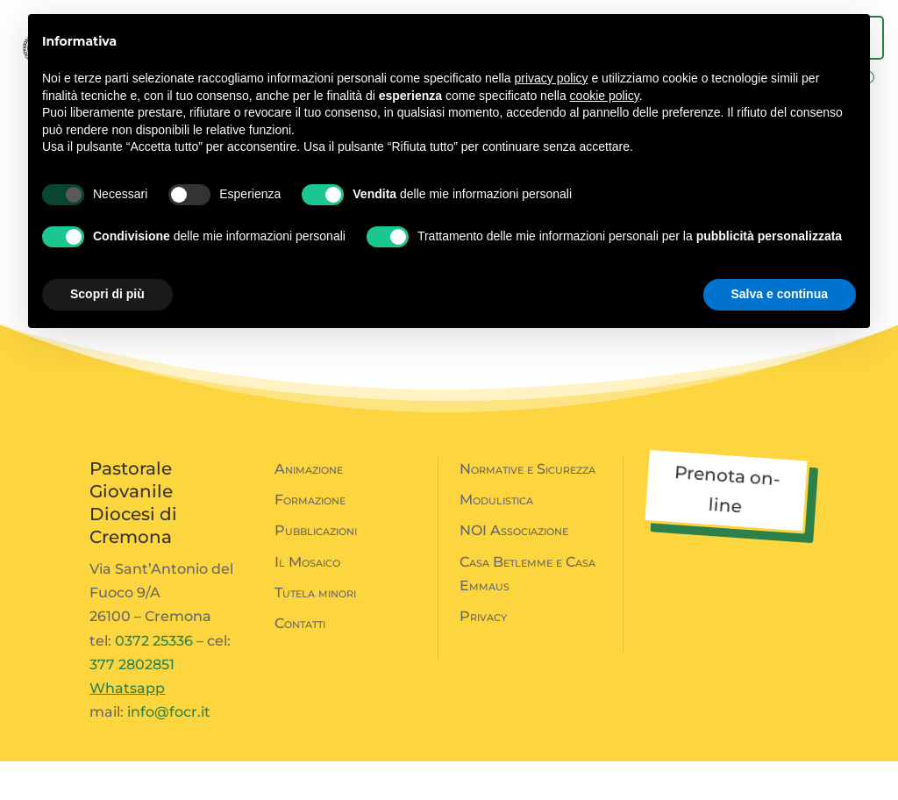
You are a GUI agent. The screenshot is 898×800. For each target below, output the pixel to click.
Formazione (310, 538)
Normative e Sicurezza (527, 507)
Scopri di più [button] (107, 294)
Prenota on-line (727, 527)
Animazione (308, 507)
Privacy (483, 654)
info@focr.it (168, 750)
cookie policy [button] (604, 96)
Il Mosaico (307, 600)
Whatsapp (127, 726)
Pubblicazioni (315, 569)
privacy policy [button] (551, 78)
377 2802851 (132, 703)
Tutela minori (315, 631)
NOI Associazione (514, 569)
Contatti (299, 662)
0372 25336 (154, 679)
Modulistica (496, 538)
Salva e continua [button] (779, 294)
